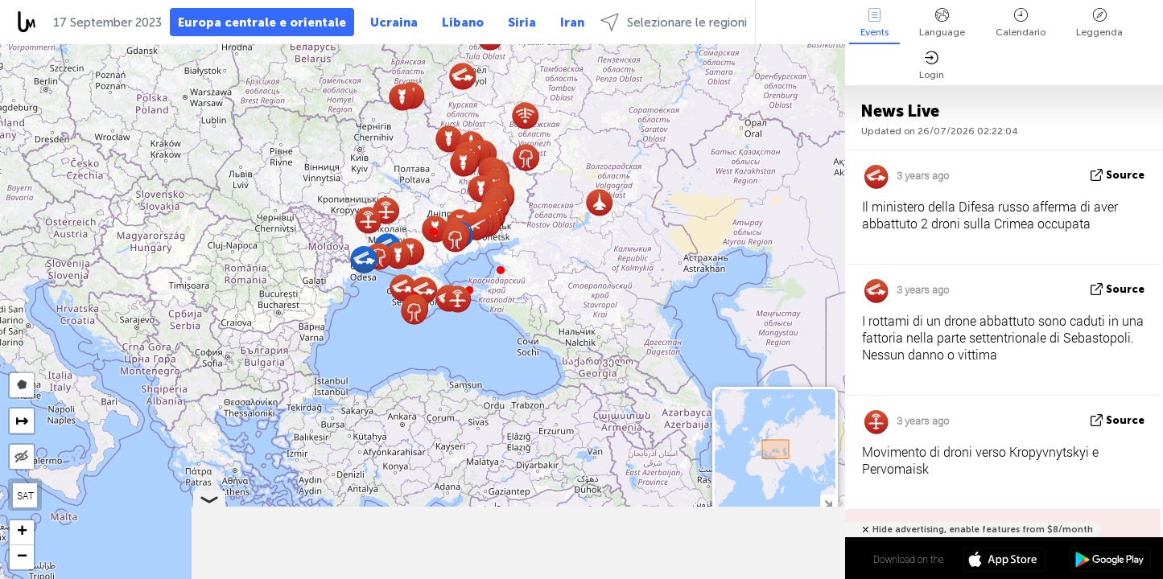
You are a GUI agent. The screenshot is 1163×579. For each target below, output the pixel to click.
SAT (25, 495)
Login (931, 65)
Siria (522, 22)
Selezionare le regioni (673, 22)
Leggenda (1099, 23)
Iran (572, 22)
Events (874, 23)
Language (942, 23)
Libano (463, 22)
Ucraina (394, 22)
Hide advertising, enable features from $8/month (982, 529)
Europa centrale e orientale (262, 22)
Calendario (1020, 23)
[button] (434, 232)
